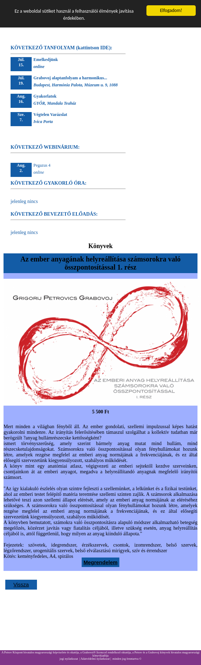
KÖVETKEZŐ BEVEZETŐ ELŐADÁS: (54, 214)
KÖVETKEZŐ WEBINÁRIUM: (45, 147)
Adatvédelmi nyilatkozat (95, 658)
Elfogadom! (171, 10)
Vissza (21, 584)
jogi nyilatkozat (68, 658)
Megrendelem (100, 562)
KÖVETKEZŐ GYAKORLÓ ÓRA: (49, 183)
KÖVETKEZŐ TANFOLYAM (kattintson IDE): (61, 47)
